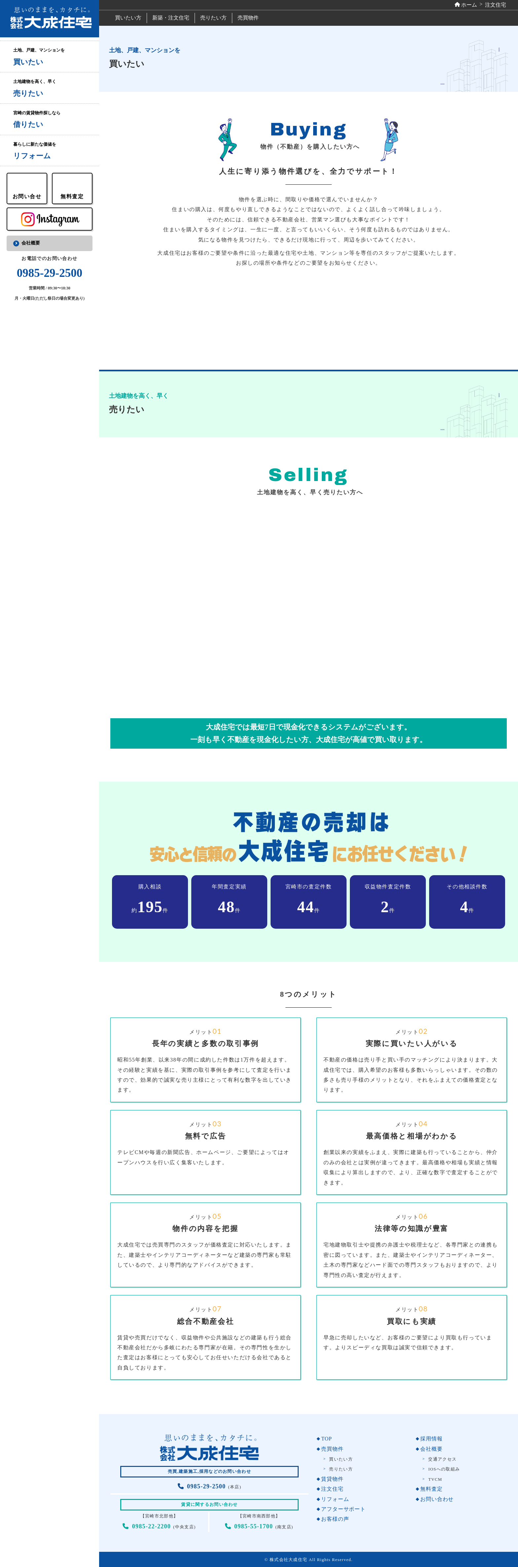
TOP (326, 1438)
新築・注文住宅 (170, 17)
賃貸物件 (332, 1479)
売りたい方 (213, 17)
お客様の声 (335, 1519)
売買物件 (248, 17)
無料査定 (431, 1489)
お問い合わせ (437, 1499)
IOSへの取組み (444, 1469)
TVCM (435, 1479)
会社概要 (30, 243)
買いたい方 (128, 17)
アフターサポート (343, 1509)
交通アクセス (442, 1459)
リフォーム (335, 1499)
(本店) (209, 1487)
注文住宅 (332, 1489)
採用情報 (431, 1438)
